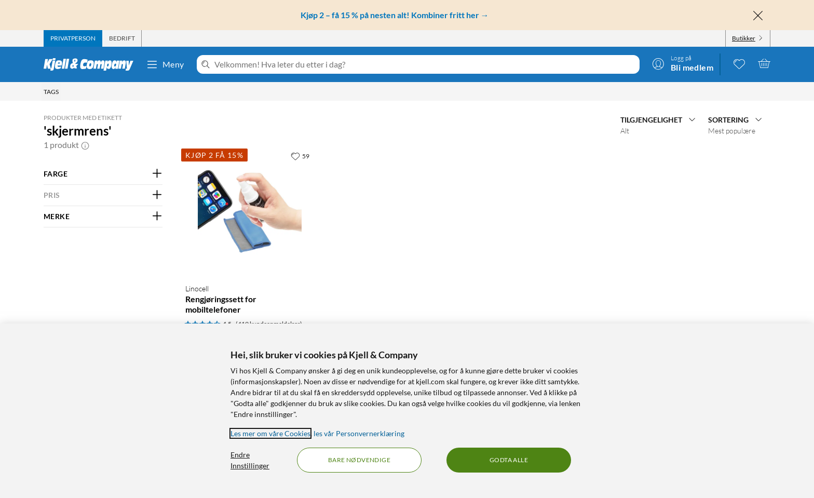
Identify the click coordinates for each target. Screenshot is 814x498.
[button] (85, 145)
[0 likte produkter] (739, 63)
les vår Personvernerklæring (359, 433)
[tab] (73, 38)
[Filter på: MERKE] (103, 216)
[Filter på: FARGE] (103, 174)
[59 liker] (300, 156)
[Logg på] (682, 63)
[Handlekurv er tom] (764, 63)
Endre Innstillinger (249, 460)
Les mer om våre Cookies (270, 433)
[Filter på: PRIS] (103, 195)
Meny (165, 64)
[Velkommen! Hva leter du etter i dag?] (424, 64)
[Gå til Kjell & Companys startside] (92, 64)
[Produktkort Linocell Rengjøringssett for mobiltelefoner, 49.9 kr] (249, 210)
